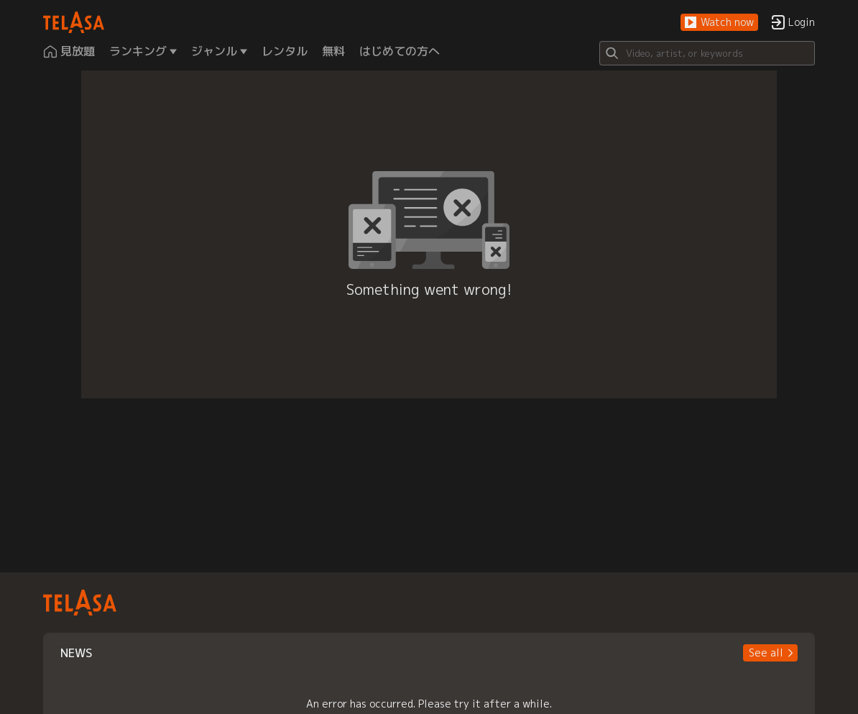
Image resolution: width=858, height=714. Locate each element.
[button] (719, 23)
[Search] (707, 53)
